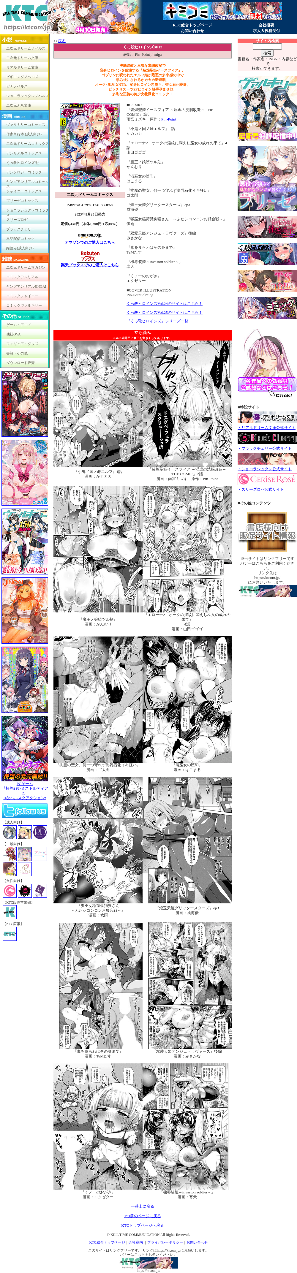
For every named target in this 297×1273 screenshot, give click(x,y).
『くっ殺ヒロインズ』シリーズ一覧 (157, 321)
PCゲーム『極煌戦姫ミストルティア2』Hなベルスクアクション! (24, 789)
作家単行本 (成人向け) (24, 134)
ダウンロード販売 (20, 363)
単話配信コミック (20, 239)
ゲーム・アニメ (18, 325)
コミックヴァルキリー (24, 305)
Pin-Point (168, 119)
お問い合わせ (192, 30)
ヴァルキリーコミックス (25, 125)
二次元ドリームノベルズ (25, 48)
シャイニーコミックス (24, 191)
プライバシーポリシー (165, 1242)
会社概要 (266, 25)
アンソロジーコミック (24, 172)
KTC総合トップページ (192, 25)
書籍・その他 (17, 353)
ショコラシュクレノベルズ (27, 96)
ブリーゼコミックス (22, 201)
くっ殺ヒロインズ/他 (22, 163)
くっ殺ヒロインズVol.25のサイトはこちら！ (165, 312)
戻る (62, 41)
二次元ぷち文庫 (18, 105)
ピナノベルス (17, 86)
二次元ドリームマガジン (25, 267)
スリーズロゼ (17, 220)
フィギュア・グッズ (22, 344)
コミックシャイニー (22, 296)
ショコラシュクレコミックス (27, 211)
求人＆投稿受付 (266, 30)
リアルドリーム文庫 (22, 67)
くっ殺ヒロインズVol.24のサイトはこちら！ (165, 303)
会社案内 (136, 1242)
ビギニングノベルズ (22, 77)
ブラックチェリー (20, 229)
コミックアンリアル (22, 277)
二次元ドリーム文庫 (22, 58)
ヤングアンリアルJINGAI (26, 286)
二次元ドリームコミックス (27, 144)
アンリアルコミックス (24, 153)
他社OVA (13, 334)
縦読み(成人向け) (20, 248)
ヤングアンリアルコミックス (27, 183)
